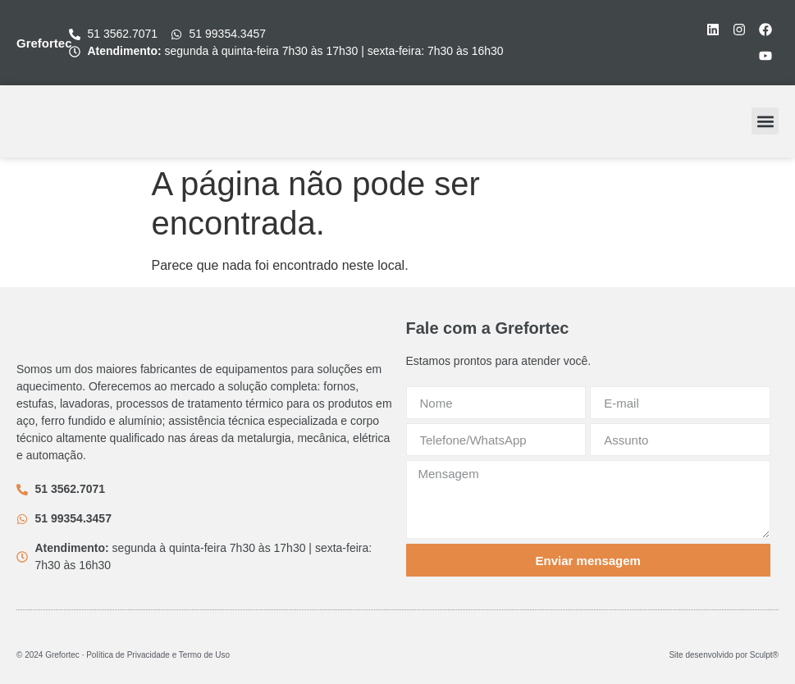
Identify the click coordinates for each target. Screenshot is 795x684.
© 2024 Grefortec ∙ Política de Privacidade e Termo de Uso (123, 654)
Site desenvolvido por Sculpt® (724, 654)
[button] (765, 121)
